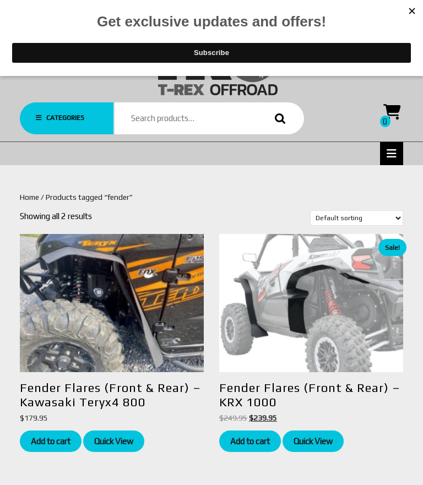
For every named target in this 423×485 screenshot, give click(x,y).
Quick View (113, 441)
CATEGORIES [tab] (60, 118)
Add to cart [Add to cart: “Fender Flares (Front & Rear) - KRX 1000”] (250, 441)
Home (29, 197)
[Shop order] (356, 218)
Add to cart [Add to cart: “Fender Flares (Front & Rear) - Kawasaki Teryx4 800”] (50, 441)
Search (277, 118)
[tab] (391, 153)
